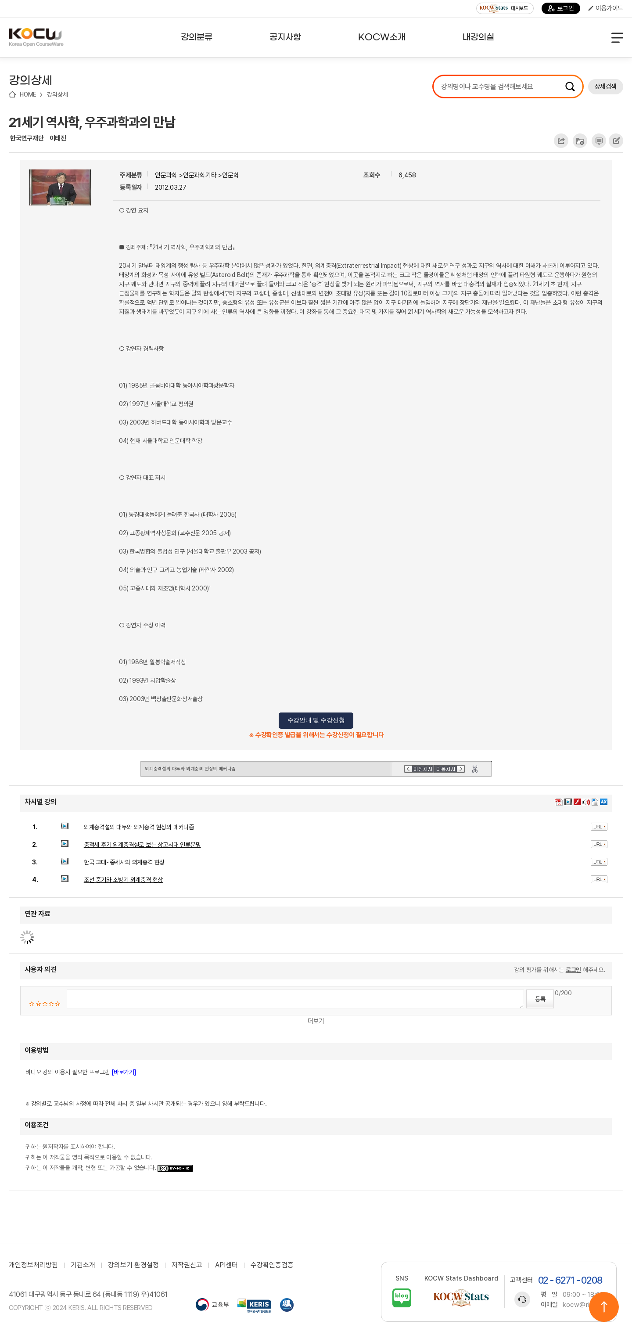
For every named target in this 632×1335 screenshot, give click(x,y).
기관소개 (83, 1265)
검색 (570, 86)
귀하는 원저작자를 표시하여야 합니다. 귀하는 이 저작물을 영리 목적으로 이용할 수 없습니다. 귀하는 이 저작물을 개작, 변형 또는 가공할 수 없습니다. (109, 1157)
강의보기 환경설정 (133, 1265)
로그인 (561, 8)
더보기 (316, 1021)
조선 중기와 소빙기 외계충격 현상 (123, 879)
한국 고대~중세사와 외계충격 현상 (124, 862)
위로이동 (604, 1307)
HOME (28, 94)
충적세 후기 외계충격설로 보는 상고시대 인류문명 (142, 844)
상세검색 (606, 86)
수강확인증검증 (272, 1265)
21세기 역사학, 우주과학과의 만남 (92, 122)
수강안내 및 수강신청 (316, 720)
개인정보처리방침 (33, 1265)
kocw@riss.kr (584, 1305)
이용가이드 (605, 8)
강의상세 (57, 94)
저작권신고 (187, 1265)
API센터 (226, 1265)
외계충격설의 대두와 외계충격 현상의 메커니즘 (139, 827)
